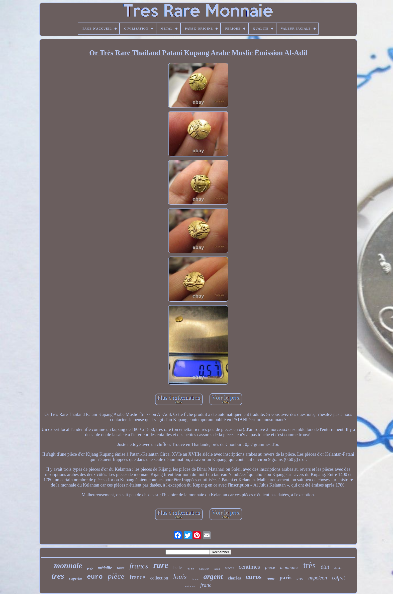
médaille (105, 568)
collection (159, 577)
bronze (195, 579)
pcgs (90, 568)
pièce (116, 575)
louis (179, 576)
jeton (217, 568)
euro (95, 577)
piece (270, 567)
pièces (229, 568)
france (137, 577)
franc (205, 585)
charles (234, 578)
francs (139, 566)
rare (160, 565)
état (325, 567)
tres (58, 575)
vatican (190, 586)
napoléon (204, 568)
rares (190, 568)
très (309, 565)
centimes (249, 566)
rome (271, 578)
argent (213, 576)
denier (338, 568)
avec (300, 578)
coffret (338, 577)
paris (285, 577)
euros (254, 576)
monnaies (289, 567)
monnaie (68, 565)
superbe (75, 578)
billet (120, 568)
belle (177, 567)
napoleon (317, 577)
